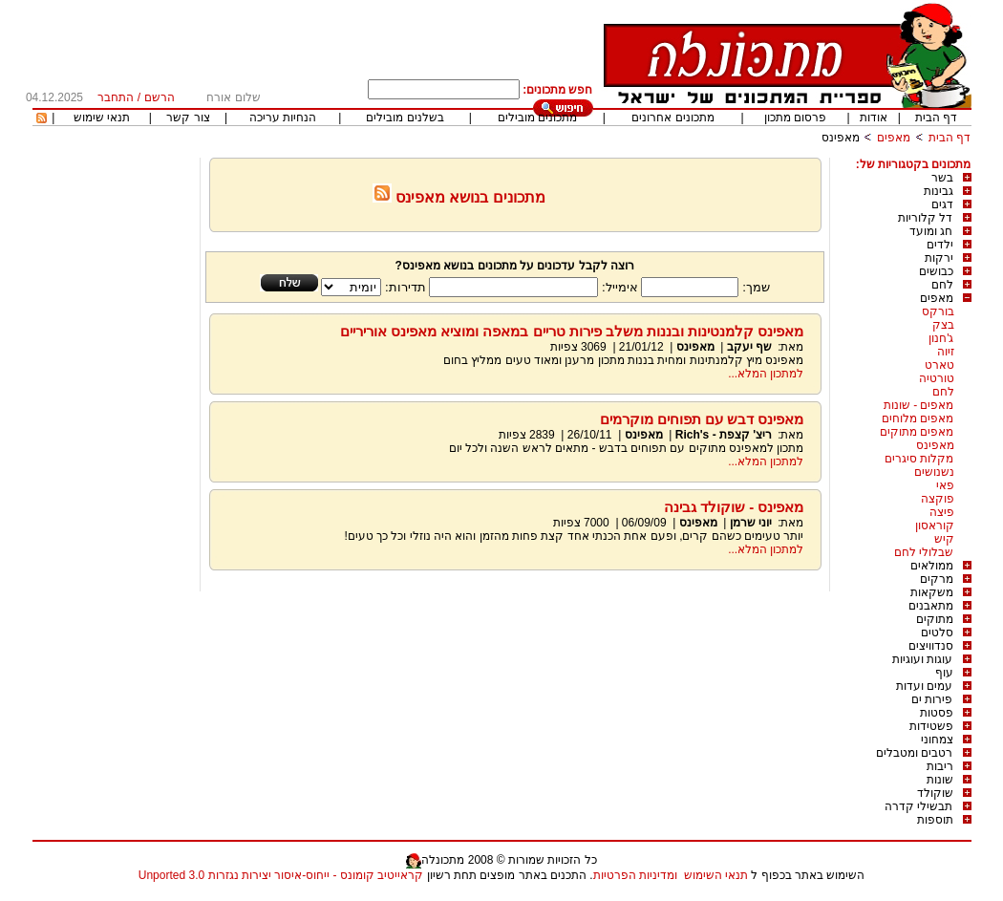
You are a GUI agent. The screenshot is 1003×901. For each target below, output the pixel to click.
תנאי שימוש (102, 117)
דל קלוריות (925, 218)
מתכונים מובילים (537, 117)
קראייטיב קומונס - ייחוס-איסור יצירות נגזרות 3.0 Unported (281, 875)
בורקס (938, 311)
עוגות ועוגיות (922, 659)
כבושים (936, 271)
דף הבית (936, 117)
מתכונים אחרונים (672, 117)
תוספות (935, 819)
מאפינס (841, 137)
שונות (940, 779)
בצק (943, 325)
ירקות (939, 258)
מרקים (936, 579)
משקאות (931, 592)
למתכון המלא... (765, 373)
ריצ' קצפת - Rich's (723, 434)
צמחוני (937, 739)
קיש (944, 539)
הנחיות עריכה (282, 117)
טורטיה (936, 378)
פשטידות (931, 726)
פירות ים (931, 699)
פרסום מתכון (795, 117)
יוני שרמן (751, 522)
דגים (942, 204)
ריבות (940, 766)
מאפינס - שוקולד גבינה (734, 507)
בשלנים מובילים (404, 117)
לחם (942, 284)
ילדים (940, 244)
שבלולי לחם (923, 552)
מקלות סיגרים (919, 458)
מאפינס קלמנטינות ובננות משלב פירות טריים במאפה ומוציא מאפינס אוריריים (572, 331)
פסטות (936, 712)
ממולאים (931, 565)
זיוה (945, 351)
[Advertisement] (113, 444)
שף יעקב (747, 347)
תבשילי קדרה (918, 806)
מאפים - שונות (919, 405)
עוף (944, 672)
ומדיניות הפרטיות (635, 875)
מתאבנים (930, 605)
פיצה (941, 512)
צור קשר (187, 117)
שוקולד (935, 793)
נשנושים (934, 472)
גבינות (938, 191)
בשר (942, 177)
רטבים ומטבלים (914, 753)
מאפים (893, 137)
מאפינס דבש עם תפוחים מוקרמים (702, 419)
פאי (945, 485)
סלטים (937, 632)
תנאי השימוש (716, 875)
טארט (939, 365)
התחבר (115, 97)
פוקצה (937, 498)
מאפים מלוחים (917, 418)
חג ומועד (930, 231)
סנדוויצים (930, 646)
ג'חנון (940, 338)
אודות (873, 117)
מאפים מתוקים (916, 432)
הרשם (159, 97)
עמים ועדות (924, 686)
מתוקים (934, 619)
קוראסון (934, 525)
